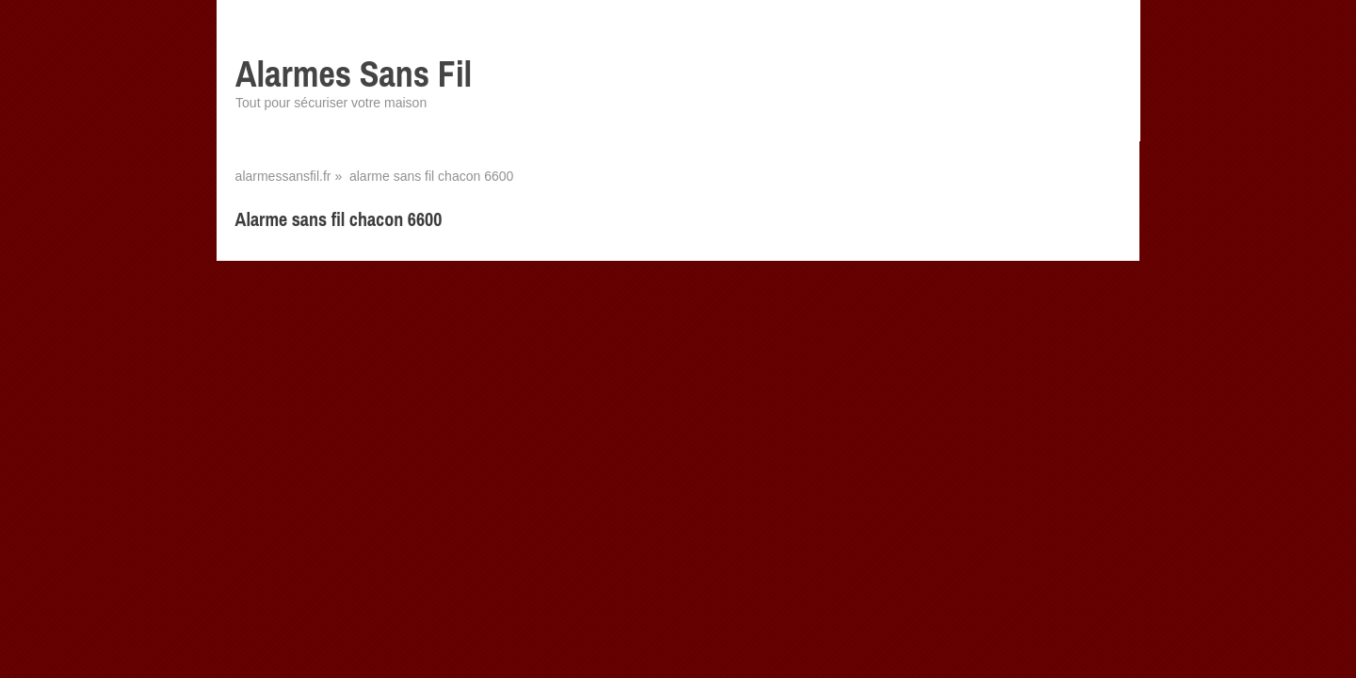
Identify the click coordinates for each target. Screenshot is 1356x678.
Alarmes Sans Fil (353, 74)
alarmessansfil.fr (283, 176)
